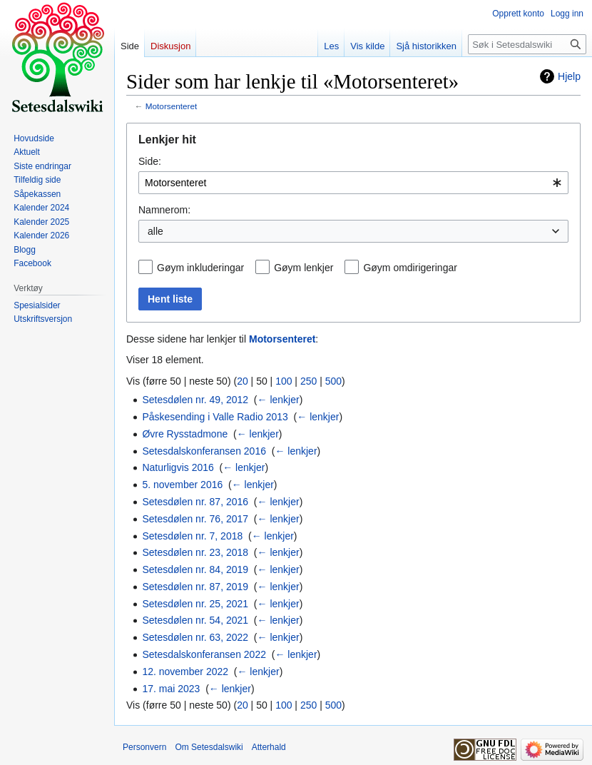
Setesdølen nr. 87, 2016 (195, 501)
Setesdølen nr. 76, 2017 (195, 519)
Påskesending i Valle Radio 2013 (214, 416)
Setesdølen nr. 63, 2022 (195, 637)
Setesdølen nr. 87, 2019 (195, 586)
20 (242, 381)
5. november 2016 (182, 484)
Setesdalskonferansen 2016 (204, 451)
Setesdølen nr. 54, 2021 (195, 620)
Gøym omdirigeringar (409, 267)
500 (333, 381)
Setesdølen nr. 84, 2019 (195, 569)
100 (283, 381)
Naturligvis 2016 (177, 467)
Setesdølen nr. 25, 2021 (195, 603)
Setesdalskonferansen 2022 (204, 654)
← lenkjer (278, 399)
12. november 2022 (185, 671)
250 (308, 381)
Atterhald (269, 747)
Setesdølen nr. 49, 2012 (195, 399)
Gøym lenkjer (303, 267)
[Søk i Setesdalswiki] (527, 44)
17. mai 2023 (171, 688)
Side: (149, 161)
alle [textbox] (155, 231)
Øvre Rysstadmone (185, 434)
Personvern (144, 747)
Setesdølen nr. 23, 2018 (195, 552)
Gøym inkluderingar (200, 267)
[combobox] (353, 182)
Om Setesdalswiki (209, 747)
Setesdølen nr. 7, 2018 (192, 536)
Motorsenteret (172, 106)
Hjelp (569, 76)
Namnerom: (164, 210)
